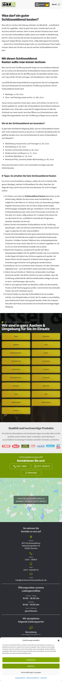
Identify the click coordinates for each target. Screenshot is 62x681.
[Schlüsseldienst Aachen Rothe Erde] (46, 385)
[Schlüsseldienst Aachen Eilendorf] (16, 344)
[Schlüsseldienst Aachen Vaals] (46, 394)
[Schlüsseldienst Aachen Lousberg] (46, 369)
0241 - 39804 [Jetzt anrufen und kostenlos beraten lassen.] (20, 466)
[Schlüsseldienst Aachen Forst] (46, 344)
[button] (58, 640)
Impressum (43, 678)
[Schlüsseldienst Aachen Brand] (16, 336)
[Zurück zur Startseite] (9, 4)
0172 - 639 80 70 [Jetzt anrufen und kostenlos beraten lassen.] (42, 466)
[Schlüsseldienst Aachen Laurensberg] (46, 361)
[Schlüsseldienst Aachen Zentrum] (16, 410)
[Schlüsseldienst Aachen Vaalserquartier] (16, 402)
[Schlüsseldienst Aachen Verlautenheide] (46, 402)
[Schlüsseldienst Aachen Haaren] (46, 353)
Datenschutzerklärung (32, 678)
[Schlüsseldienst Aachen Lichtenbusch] (16, 369)
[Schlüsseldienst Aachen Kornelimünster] (16, 361)
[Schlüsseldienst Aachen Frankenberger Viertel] (16, 353)
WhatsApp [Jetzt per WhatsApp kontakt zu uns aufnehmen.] (31, 472)
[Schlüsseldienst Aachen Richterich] (16, 385)
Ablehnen (31, 666)
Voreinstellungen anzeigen (31, 672)
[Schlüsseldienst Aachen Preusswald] (46, 377)
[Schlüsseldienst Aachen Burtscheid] (46, 336)
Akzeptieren (30, 660)
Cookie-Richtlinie (20, 678)
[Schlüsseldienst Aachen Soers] (16, 394)
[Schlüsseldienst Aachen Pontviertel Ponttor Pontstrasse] (16, 377)
